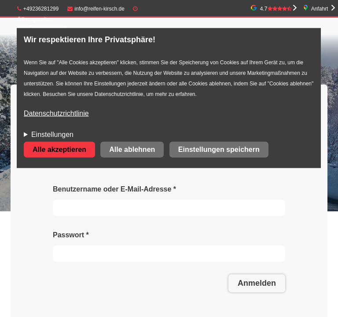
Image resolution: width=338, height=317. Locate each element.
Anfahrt (319, 9)
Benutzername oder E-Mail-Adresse (114, 189)
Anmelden (257, 283)
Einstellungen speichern (219, 149)
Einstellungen (52, 134)
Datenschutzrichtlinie (56, 113)
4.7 (276, 9)
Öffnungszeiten (35, 19)
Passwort (71, 235)
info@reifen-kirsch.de (96, 9)
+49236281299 (38, 9)
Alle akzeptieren (59, 149)
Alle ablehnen (132, 149)
